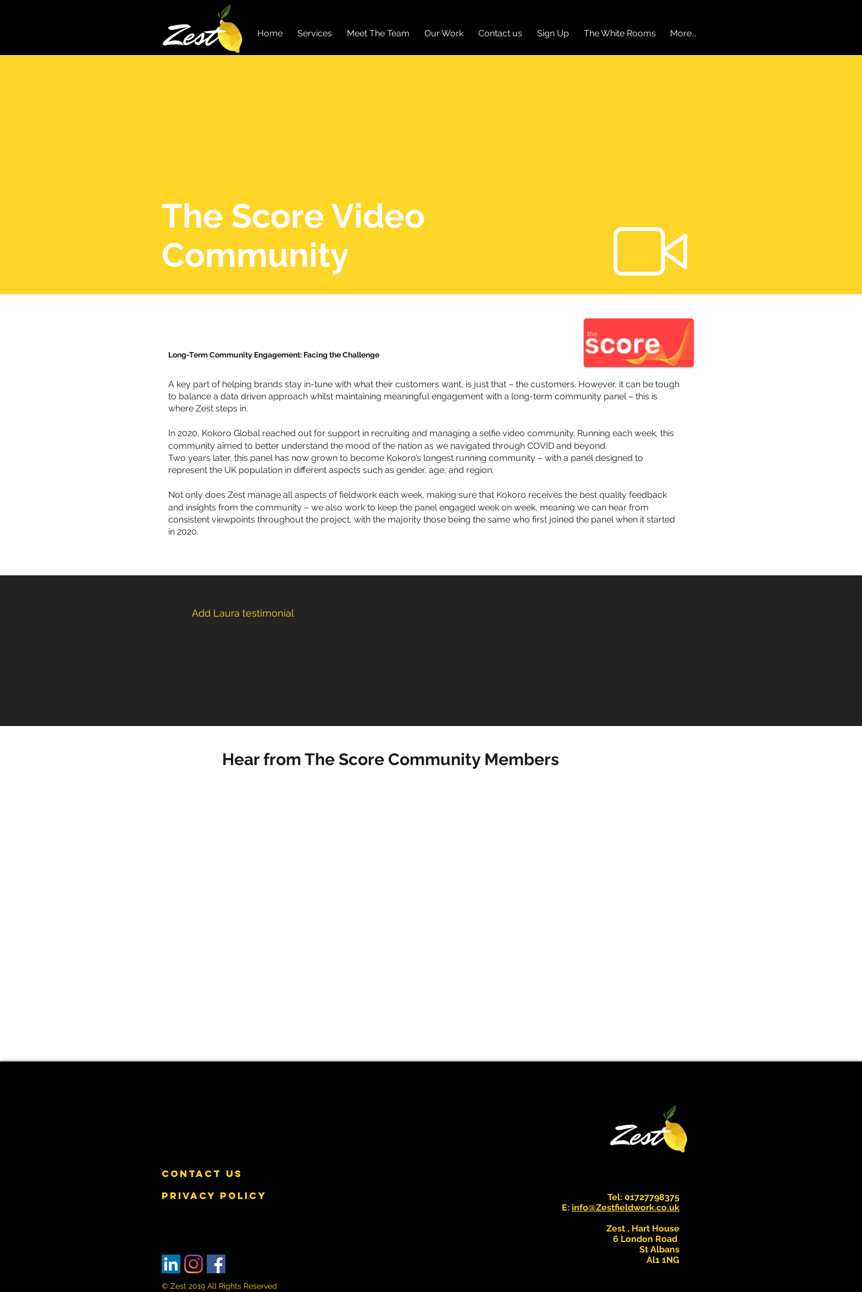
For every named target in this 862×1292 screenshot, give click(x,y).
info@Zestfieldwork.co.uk (625, 1207)
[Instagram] (193, 1264)
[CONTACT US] (202, 1174)
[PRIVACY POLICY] (214, 1196)
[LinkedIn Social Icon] (171, 1264)
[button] (314, 33)
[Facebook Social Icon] (216, 1264)
